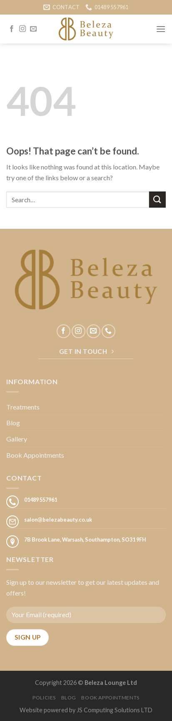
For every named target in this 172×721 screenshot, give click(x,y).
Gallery (16, 439)
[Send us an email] (33, 29)
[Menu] (161, 29)
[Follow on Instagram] (22, 29)
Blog (13, 423)
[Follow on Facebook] (11, 29)
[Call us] (108, 331)
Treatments (23, 407)
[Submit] (157, 199)
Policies (44, 697)
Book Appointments (35, 455)
